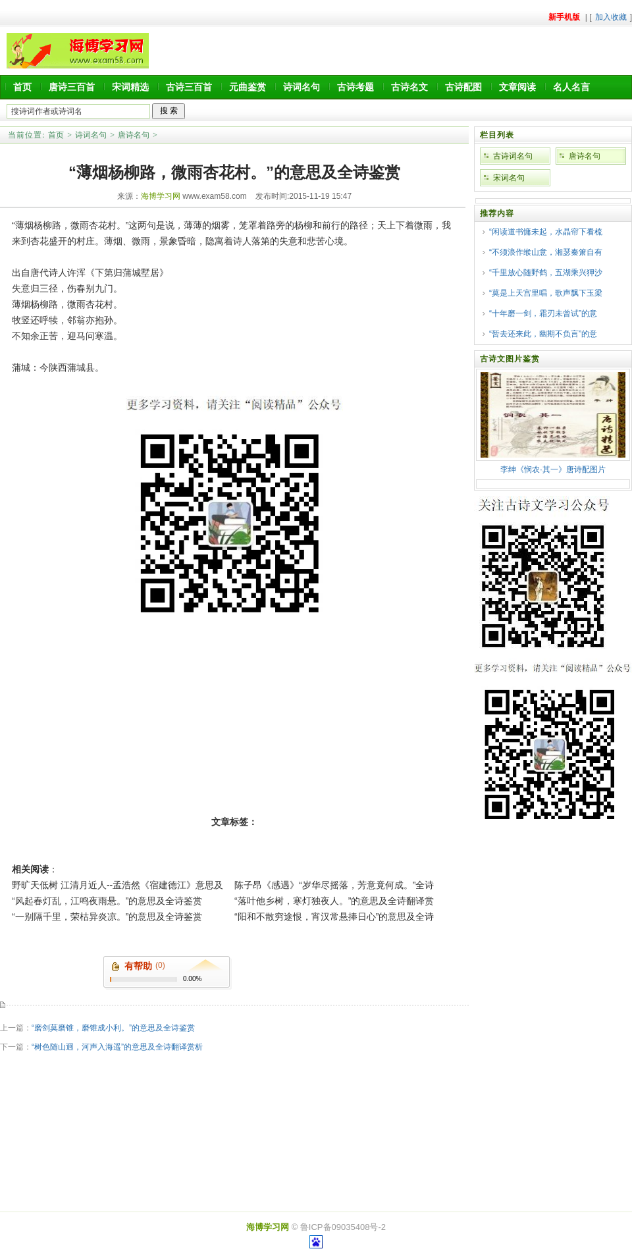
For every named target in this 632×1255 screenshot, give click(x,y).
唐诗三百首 (72, 87)
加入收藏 (611, 17)
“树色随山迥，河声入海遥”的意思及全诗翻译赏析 (117, 1047)
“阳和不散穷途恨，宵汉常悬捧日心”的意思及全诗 (334, 916)
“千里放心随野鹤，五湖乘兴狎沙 (545, 272)
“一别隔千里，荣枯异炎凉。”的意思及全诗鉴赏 (107, 916)
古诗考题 (355, 87)
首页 (22, 87)
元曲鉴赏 (247, 87)
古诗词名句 (513, 156)
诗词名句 (301, 87)
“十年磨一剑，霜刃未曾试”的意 (543, 313)
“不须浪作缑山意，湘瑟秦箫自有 (545, 252)
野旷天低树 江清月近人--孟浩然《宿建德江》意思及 (117, 885)
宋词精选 (130, 87)
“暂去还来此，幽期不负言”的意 (543, 333)
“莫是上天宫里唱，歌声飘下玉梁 (545, 293)
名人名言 (571, 87)
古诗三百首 (189, 87)
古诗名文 (409, 87)
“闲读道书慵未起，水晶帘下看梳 (545, 231)
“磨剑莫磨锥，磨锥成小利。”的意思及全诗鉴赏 (113, 1027)
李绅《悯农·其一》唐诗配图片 (552, 469)
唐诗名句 (133, 135)
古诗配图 (463, 87)
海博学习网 (160, 196)
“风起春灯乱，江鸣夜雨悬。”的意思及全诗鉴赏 (107, 900)
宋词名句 (509, 177)
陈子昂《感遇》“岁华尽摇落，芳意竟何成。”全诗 (334, 885)
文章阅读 (517, 87)
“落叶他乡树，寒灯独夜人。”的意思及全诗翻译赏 (334, 900)
